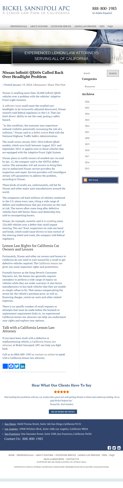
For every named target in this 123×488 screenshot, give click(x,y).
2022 (87, 125)
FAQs (110, 26)
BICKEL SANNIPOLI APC (64, 462)
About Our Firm (39, 26)
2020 (87, 138)
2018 (87, 150)
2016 (87, 162)
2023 (87, 119)
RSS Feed (93, 179)
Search (113, 73)
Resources (40, 84)
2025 (87, 107)
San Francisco (12, 433)
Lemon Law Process (85, 26)
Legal (84, 462)
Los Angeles (11, 428)
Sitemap (77, 462)
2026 (87, 101)
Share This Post (57, 84)
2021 (87, 131)
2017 (87, 156)
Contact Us (72, 459)
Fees (102, 26)
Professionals (18, 26)
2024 (87, 113)
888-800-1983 (32, 439)
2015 (87, 168)
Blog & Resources (54, 459)
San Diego (10, 424)
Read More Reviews (62, 411)
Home (11, 455)
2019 (87, 144)
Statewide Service (61, 26)
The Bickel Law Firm (39, 14)
